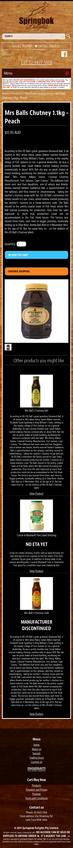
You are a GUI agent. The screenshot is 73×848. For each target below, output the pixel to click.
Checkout (54, 46)
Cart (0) (41, 46)
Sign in (16, 46)
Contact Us (36, 762)
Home (5, 93)
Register (27, 46)
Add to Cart (18, 255)
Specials (36, 753)
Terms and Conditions (36, 798)
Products (16, 93)
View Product (36, 493)
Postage (36, 794)
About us (36, 749)
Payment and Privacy (36, 790)
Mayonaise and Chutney (39, 93)
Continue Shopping (19, 271)
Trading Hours (36, 758)
